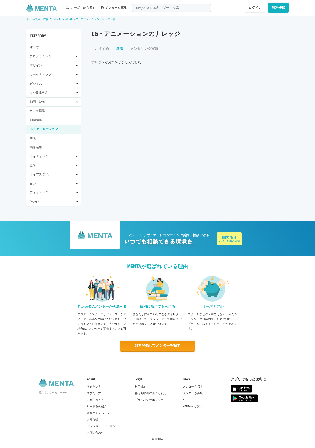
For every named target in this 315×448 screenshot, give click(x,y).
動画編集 (36, 120)
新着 (119, 49)
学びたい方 (94, 392)
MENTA (159, 439)
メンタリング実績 (144, 49)
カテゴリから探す (80, 7)
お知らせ (92, 419)
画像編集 (36, 147)
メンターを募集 (114, 7)
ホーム (30, 19)
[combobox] (171, 8)
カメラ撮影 (37, 110)
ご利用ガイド (95, 399)
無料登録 (278, 7)
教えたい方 (94, 386)
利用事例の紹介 (97, 406)
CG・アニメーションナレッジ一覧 (95, 19)
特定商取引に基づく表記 (150, 392)
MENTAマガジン (192, 406)
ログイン (255, 7)
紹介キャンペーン (98, 412)
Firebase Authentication (62, 19)
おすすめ (102, 49)
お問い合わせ (95, 432)
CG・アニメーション (44, 129)
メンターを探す (193, 386)
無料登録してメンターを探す (157, 346)
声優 (33, 138)
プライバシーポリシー (149, 399)
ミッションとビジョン (101, 425)
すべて (34, 47)
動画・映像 (42, 19)
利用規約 (140, 386)
